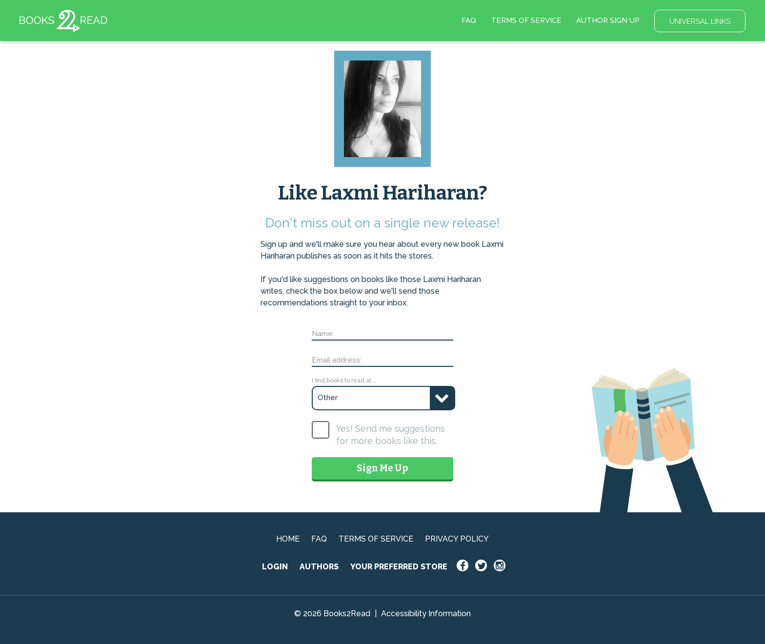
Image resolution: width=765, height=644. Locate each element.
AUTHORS (319, 566)
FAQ (469, 20)
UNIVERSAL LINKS (699, 21)
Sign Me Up (382, 468)
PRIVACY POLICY (457, 538)
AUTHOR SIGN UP (608, 20)
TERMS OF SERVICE (526, 20)
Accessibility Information (426, 613)
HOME (288, 538)
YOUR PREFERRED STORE (398, 566)
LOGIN (275, 566)
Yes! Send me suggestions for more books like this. (390, 434)
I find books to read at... (344, 380)
